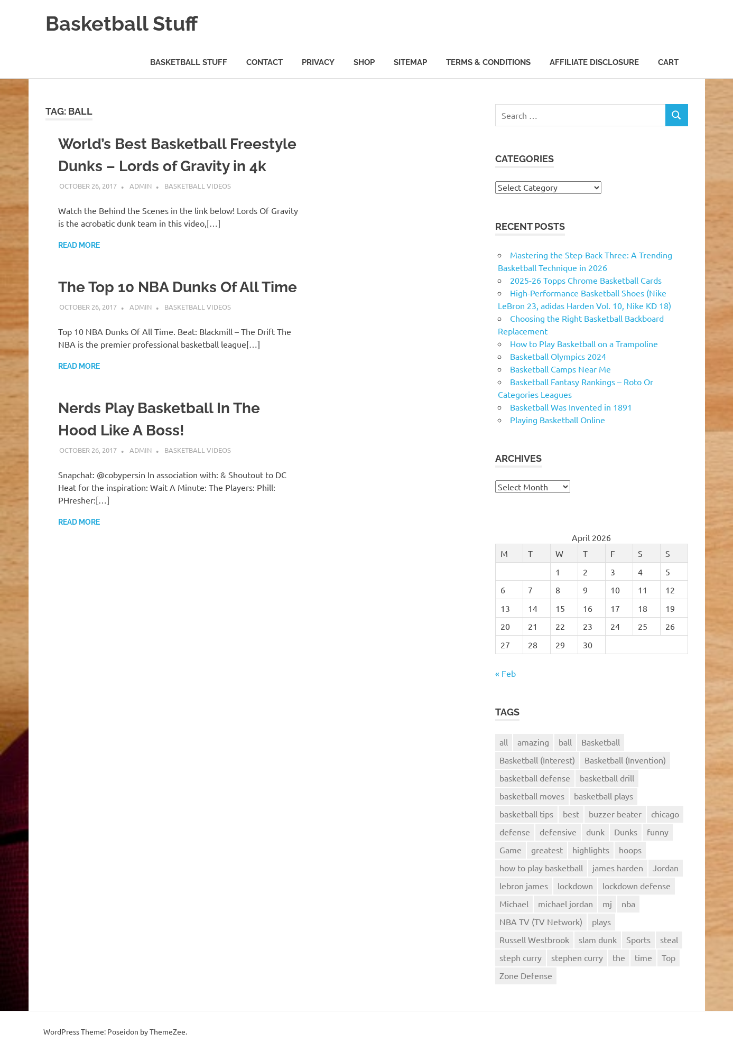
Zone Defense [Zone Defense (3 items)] (525, 975)
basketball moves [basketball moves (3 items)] (531, 795)
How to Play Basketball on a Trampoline (584, 343)
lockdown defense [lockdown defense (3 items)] (636, 885)
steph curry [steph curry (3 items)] (520, 957)
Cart (668, 62)
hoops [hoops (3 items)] (630, 849)
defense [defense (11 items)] (514, 831)
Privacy (318, 62)
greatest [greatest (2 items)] (547, 849)
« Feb (505, 673)
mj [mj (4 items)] (607, 903)
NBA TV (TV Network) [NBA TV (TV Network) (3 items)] (540, 921)
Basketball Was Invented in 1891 (571, 407)
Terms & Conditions (488, 62)
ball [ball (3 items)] (565, 742)
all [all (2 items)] (503, 742)
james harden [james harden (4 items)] (617, 867)
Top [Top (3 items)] (668, 957)
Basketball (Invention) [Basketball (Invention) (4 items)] (625, 760)
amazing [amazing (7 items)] (533, 742)
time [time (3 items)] (643, 957)
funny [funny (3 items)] (658, 831)
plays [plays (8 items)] (601, 921)
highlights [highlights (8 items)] (590, 849)
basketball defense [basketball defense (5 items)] (534, 777)
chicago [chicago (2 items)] (665, 813)
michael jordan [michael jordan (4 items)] (565, 903)
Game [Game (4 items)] (510, 849)
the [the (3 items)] (619, 957)
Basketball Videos (197, 185)
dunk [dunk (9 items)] (595, 831)
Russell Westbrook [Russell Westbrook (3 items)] (534, 939)
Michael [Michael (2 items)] (513, 903)
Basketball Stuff (121, 23)
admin (140, 185)
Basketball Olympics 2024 (558, 356)
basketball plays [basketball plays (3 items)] (603, 795)
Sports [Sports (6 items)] (638, 939)
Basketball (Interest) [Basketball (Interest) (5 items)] (537, 760)
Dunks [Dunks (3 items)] (625, 831)
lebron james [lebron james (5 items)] (523, 885)
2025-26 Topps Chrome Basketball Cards (586, 280)
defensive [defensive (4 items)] (558, 831)
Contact (264, 62)
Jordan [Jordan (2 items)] (666, 867)
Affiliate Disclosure (594, 62)
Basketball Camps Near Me (560, 369)
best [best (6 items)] (571, 813)
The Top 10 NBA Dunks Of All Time (177, 287)
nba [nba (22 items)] (628, 903)
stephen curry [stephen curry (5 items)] (577, 957)
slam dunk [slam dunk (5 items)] (598, 939)
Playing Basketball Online (557, 419)
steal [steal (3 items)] (669, 939)
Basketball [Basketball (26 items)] (600, 742)
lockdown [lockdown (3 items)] (575, 885)
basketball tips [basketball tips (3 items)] (526, 813)
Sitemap (410, 62)
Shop (364, 62)
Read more (79, 245)
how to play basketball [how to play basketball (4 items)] (541, 867)
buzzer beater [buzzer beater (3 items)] (615, 813)
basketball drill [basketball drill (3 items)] (607, 777)
